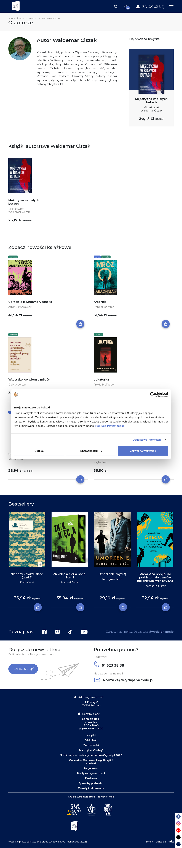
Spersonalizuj (91, 450)
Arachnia (100, 302)
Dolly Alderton (17, 384)
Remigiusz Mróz (104, 307)
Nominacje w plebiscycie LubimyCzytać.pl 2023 (91, 755)
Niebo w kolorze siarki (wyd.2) (27, 575)
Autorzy (33, 18)
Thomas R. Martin (155, 586)
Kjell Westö (27, 582)
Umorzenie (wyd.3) (112, 574)
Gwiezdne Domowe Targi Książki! (91, 760)
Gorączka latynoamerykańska (30, 302)
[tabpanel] (27, 560)
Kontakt (91, 763)
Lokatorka (101, 379)
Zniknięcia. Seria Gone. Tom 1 (69, 575)
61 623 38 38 (109, 665)
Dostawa (91, 778)
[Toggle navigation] (116, 6)
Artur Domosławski (20, 307)
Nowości (13, 257)
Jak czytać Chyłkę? (91, 750)
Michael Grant (16, 459)
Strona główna (16, 18)
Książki (91, 735)
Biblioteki (91, 740)
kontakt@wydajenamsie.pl (124, 680)
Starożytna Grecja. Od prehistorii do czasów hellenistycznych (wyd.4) (155, 577)
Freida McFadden (104, 384)
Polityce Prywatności (109, 425)
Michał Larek (151, 107)
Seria (97, 257)
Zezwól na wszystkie (143, 450)
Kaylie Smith (101, 462)
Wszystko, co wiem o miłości (29, 379)
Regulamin (91, 768)
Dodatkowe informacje (147, 439)
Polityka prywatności (91, 773)
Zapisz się (24, 669)
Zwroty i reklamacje (91, 788)
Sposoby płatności (91, 783)
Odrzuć (39, 450)
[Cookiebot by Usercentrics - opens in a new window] (152, 394)
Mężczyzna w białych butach (151, 100)
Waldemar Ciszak (151, 110)
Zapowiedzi (91, 745)
